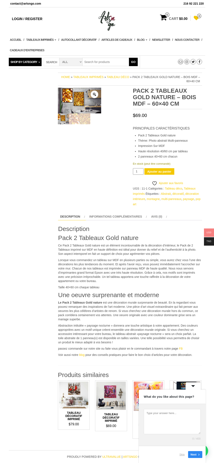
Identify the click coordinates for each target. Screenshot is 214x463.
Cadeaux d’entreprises (27, 50)
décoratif (178, 193)
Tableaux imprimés (41, 39)
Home (65, 77)
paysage (188, 199)
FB (181, 348)
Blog (142, 39)
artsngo (130, 456)
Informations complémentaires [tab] (115, 216)
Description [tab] (70, 216)
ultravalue (111, 456)
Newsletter (161, 39)
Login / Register (27, 19)
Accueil (15, 39)
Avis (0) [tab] (156, 216)
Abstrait (166, 193)
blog (81, 355)
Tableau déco (118, 77)
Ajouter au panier (159, 171)
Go (133, 62)
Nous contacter (187, 39)
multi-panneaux (171, 199)
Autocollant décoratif (79, 39)
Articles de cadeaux (116, 39)
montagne (153, 199)
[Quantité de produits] (138, 171)
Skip (182, 454)
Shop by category (23, 62)
